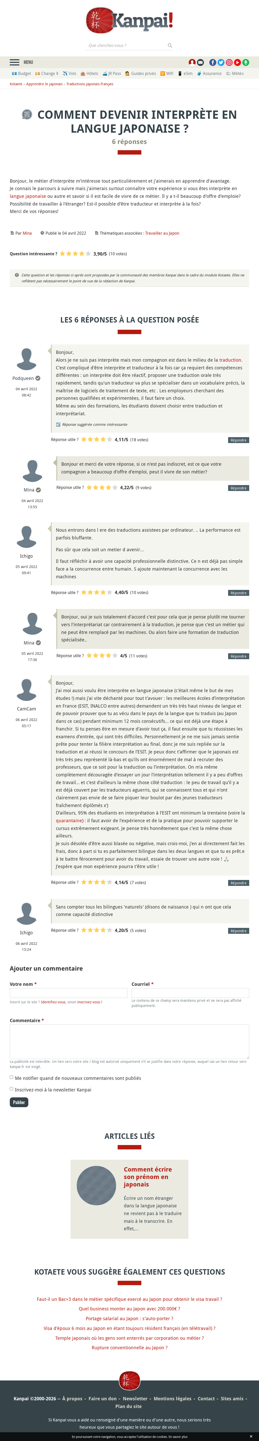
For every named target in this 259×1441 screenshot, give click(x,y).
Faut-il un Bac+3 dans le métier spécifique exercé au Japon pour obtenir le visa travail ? (129, 1299)
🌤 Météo (235, 73)
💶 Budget (21, 73)
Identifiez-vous (53, 1001)
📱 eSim (185, 73)
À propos (72, 1398)
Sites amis (232, 1398)
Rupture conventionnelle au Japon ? (130, 1347)
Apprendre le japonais (44, 83)
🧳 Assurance (209, 73)
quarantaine (69, 820)
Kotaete (16, 83)
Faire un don (103, 1398)
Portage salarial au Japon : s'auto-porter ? (129, 1318)
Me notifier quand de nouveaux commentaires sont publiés (78, 1078)
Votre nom (23, 984)
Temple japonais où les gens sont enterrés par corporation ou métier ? (129, 1338)
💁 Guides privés (140, 73)
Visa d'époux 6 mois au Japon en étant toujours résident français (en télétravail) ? (129, 1328)
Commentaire (27, 1020)
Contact (206, 1398)
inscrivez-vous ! (89, 1001)
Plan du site (128, 1406)
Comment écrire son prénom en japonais (148, 1177)
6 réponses (129, 142)
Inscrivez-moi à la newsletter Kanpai (53, 1090)
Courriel (143, 984)
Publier (19, 1102)
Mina (27, 233)
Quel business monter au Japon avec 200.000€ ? (129, 1309)
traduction (230, 360)
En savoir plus (178, 1437)
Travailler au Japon (162, 233)
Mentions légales (173, 1398)
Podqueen (23, 378)
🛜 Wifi (166, 73)
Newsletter (135, 1398)
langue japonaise (28, 196)
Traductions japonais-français (89, 83)
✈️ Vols (69, 73)
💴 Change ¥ (46, 73)
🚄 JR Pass (111, 73)
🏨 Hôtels (89, 73)
